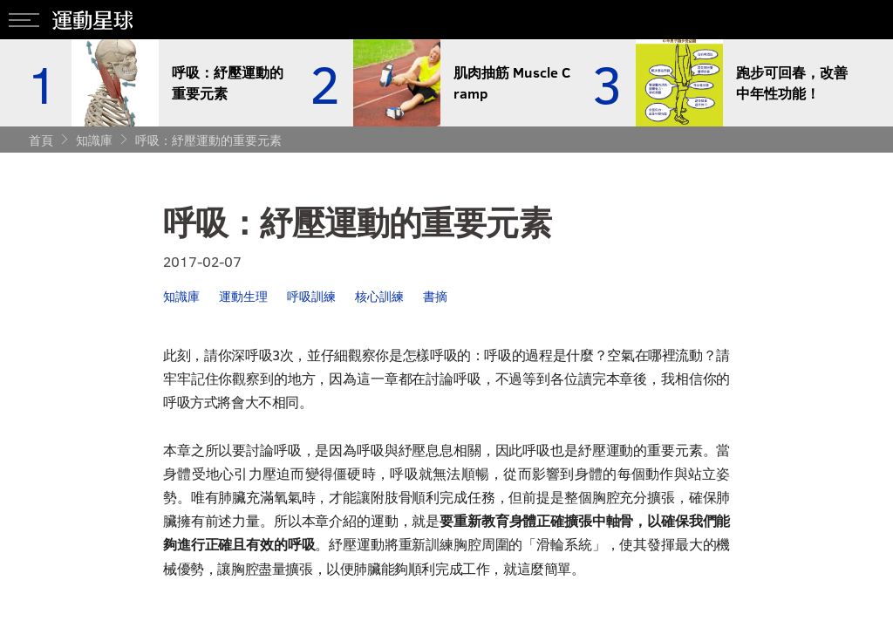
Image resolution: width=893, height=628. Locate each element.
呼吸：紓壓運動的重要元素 (208, 140)
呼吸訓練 (311, 296)
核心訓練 (379, 296)
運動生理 (243, 296)
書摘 (435, 296)
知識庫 (94, 140)
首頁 (41, 140)
